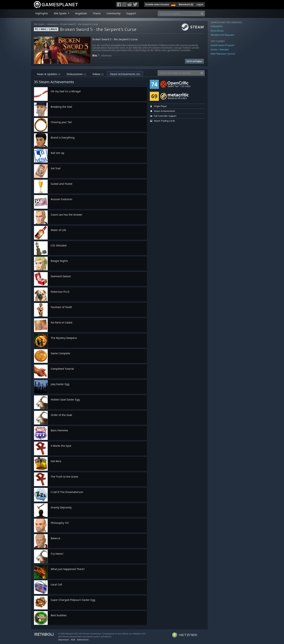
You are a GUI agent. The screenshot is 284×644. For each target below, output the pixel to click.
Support (131, 13)
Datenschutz (83, 639)
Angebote (81, 13)
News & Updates (48, 74)
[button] (173, 4)
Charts (97, 13)
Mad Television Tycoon (223, 53)
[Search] (202, 13)
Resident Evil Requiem (222, 34)
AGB (73, 639)
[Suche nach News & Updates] (178, 73)
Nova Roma (217, 30)
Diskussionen (76, 74)
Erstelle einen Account (157, 4)
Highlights (41, 13)
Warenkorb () (186, 4)
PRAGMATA (217, 26)
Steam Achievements (125, 74)
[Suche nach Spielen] (178, 13)
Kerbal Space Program (223, 45)
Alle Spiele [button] (60, 13)
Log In (200, 4)
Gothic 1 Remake (220, 49)
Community (113, 13)
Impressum (63, 639)
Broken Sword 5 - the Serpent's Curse (79, 24)
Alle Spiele (39, 24)
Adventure (52, 24)
